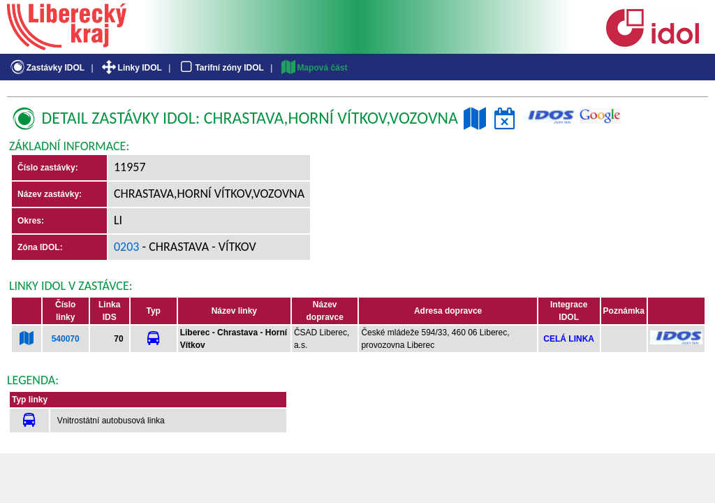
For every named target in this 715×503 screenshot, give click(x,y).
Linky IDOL (131, 68)
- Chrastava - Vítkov (198, 246)
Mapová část (313, 68)
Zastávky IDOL (46, 68)
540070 (66, 339)
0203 (127, 246)
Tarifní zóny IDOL (220, 68)
